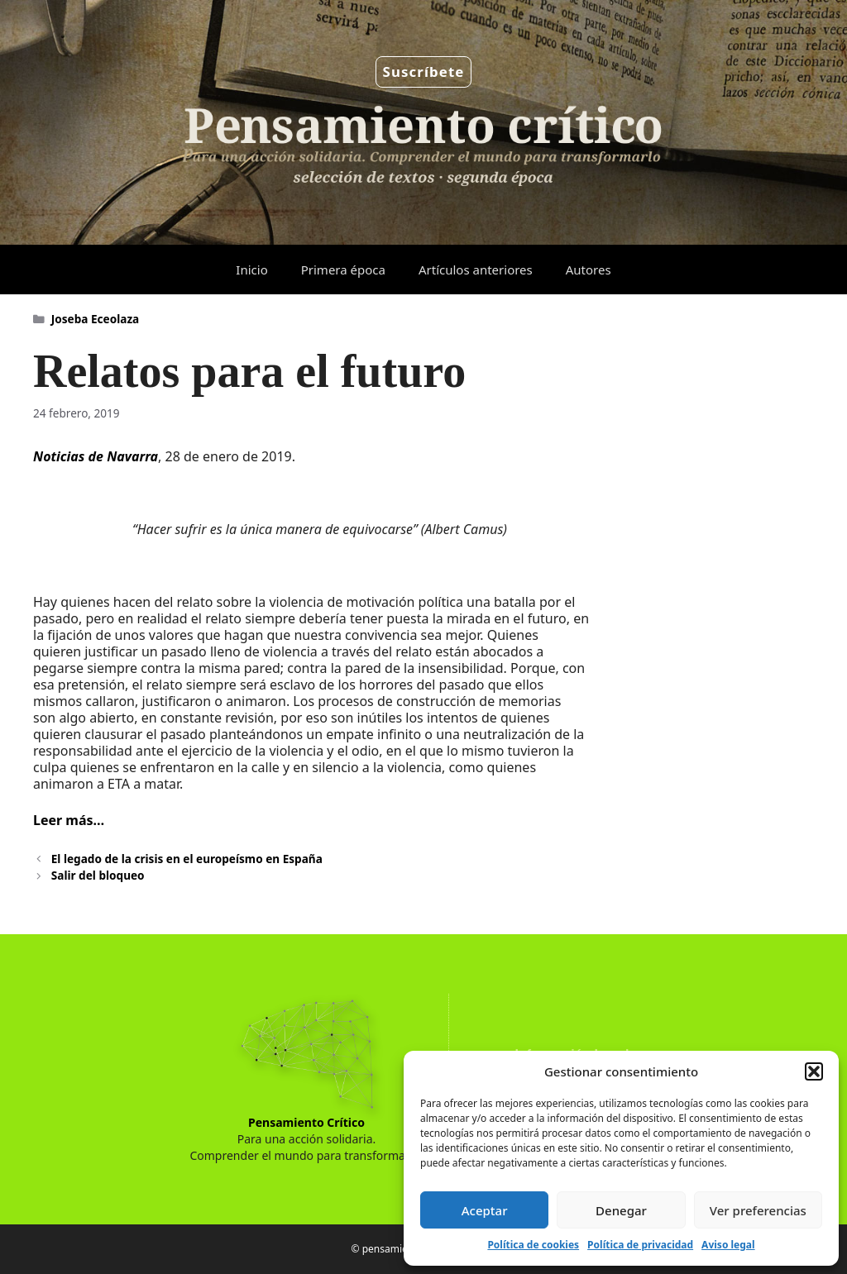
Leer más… (68, 820)
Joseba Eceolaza (95, 319)
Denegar (621, 1210)
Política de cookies (533, 1245)
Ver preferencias (758, 1210)
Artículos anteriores (476, 269)
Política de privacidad (640, 1245)
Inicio (251, 269)
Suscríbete (424, 71)
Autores (588, 269)
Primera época (343, 269)
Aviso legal (727, 1245)
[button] (814, 1071)
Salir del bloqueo (98, 875)
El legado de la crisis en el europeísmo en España (187, 858)
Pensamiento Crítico (306, 1122)
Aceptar (485, 1210)
